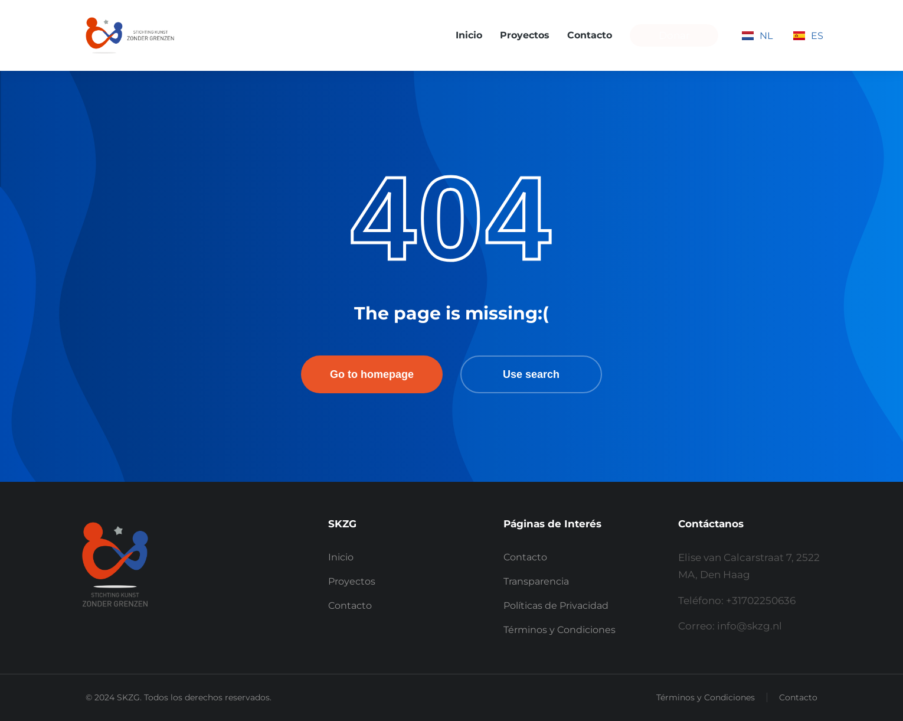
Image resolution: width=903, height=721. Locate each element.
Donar (674, 35)
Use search (531, 374)
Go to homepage (372, 374)
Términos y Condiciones (705, 697)
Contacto (798, 697)
